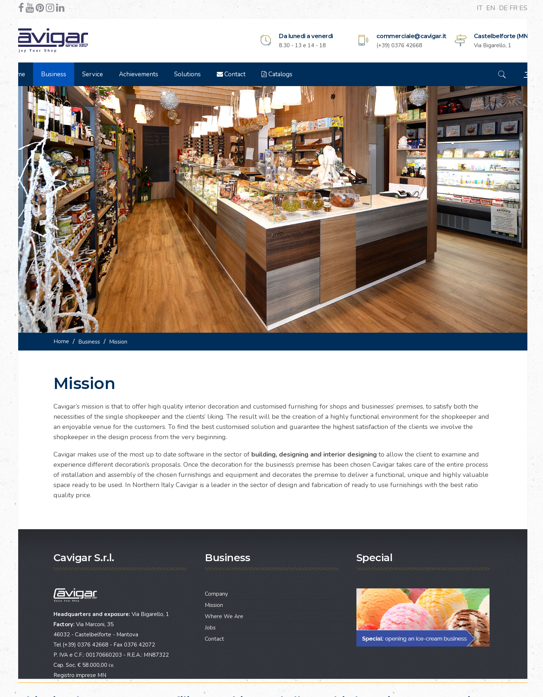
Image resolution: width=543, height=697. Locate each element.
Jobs (210, 612)
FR (514, 8)
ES (523, 8)
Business (71, 74)
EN (491, 8)
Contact (249, 74)
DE (504, 8)
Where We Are (224, 601)
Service (110, 74)
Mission (214, 589)
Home (34, 74)
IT (480, 8)
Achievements (156, 74)
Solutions (205, 74)
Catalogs (295, 74)
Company (216, 578)
